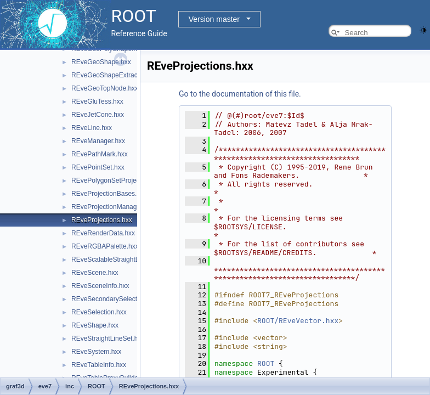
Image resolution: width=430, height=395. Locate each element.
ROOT (265, 363)
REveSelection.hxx (99, 312)
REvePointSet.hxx (98, 167)
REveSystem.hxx (96, 352)
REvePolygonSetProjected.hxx (116, 180)
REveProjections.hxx (101, 220)
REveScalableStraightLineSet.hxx (120, 259)
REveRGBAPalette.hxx (105, 246)
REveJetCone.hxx (97, 115)
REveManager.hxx (98, 141)
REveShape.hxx (94, 325)
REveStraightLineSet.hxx (107, 338)
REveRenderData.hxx (103, 233)
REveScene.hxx (94, 272)
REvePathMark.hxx (99, 154)
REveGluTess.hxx (97, 101)
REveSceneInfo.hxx (100, 286)
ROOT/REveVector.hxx (297, 320)
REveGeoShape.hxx (101, 62)
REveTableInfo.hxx (98, 365)
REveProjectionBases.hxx (109, 194)
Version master (214, 19)
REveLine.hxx (91, 128)
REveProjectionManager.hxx (112, 207)
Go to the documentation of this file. (240, 93)
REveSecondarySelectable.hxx (116, 299)
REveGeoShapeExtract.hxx (111, 75)
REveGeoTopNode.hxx (104, 88)
